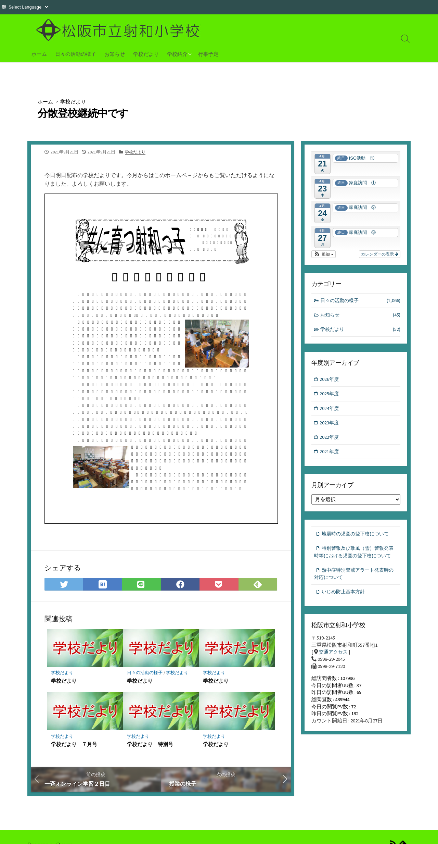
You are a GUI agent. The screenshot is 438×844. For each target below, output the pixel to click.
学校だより (146, 54)
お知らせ (114, 54)
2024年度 (330, 412)
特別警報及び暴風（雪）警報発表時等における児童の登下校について (355, 562)
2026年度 (330, 381)
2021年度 (330, 456)
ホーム (39, 54)
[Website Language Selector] (28, 7)
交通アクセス (334, 669)
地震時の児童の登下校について (358, 539)
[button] (323, 254)
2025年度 (330, 397)
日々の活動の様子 (75, 54)
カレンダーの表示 (379, 254)
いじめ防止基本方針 (345, 608)
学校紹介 (177, 54)
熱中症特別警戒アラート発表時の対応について (354, 589)
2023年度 (330, 426)
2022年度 (330, 441)
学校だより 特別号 (150, 748)
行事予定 (208, 54)
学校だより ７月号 (74, 748)
